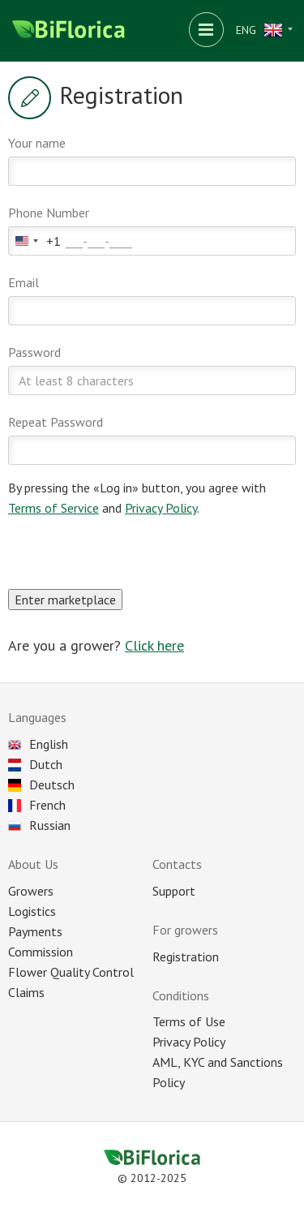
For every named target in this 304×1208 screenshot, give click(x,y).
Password (34, 352)
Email (23, 282)
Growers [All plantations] (31, 891)
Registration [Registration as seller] (185, 956)
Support (173, 891)
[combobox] (35, 241)
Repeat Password (55, 422)
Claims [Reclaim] (26, 992)
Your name (37, 143)
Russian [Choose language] (39, 825)
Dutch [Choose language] (35, 764)
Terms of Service (53, 508)
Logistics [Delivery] (32, 911)
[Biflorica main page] (69, 30)
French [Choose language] (37, 805)
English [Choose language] (38, 744)
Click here (154, 645)
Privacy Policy (161, 508)
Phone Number (48, 212)
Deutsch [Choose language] (41, 784)
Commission (40, 952)
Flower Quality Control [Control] (71, 972)
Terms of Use (188, 1021)
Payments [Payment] (35, 931)
